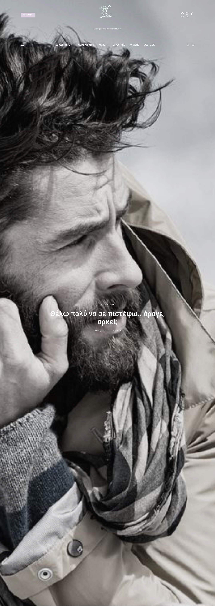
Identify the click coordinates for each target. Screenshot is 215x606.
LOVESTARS (119, 45)
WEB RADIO (149, 45)
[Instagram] (187, 15)
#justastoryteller (86, 45)
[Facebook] (182, 15)
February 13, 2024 (101, 331)
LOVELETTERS (63, 45)
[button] (193, 45)
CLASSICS (104, 305)
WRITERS (134, 45)
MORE (102, 45)
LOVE (112, 305)
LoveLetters (116, 331)
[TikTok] (192, 15)
